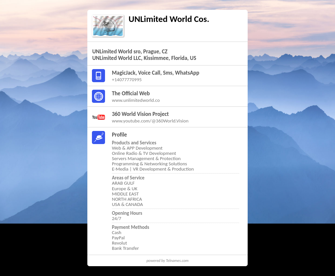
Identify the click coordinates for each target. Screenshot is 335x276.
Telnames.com (177, 260)
